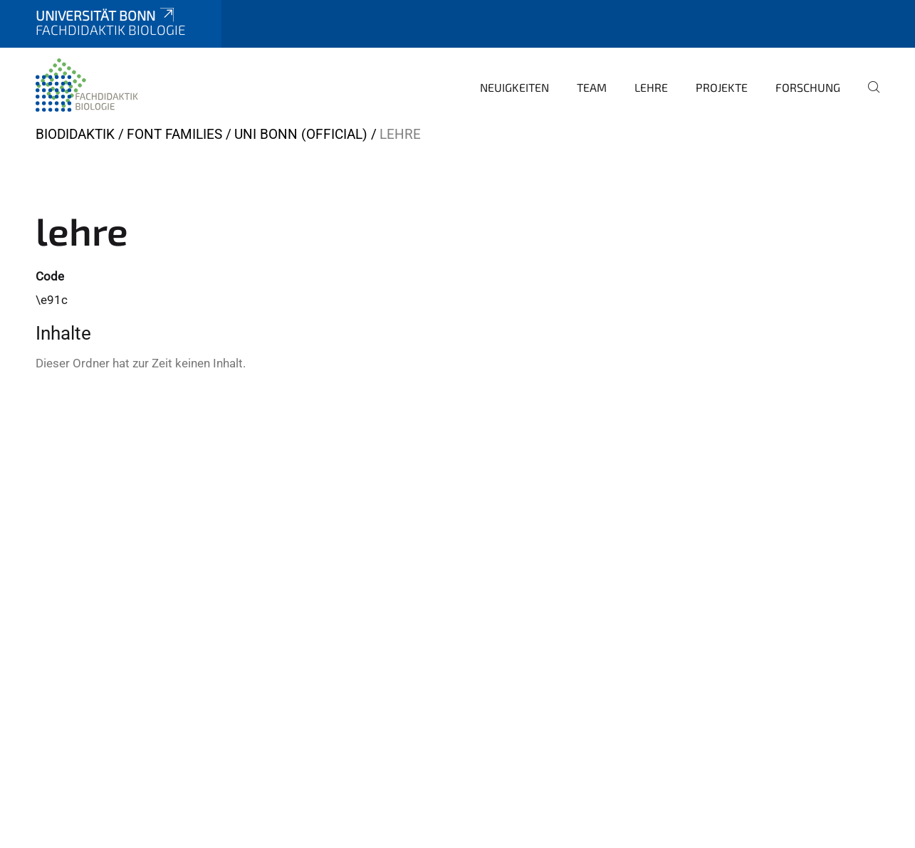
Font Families (174, 134)
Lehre (651, 87)
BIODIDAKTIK (75, 134)
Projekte (722, 87)
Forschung (807, 87)
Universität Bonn (106, 15)
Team (592, 87)
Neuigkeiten (514, 87)
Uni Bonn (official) (300, 134)
